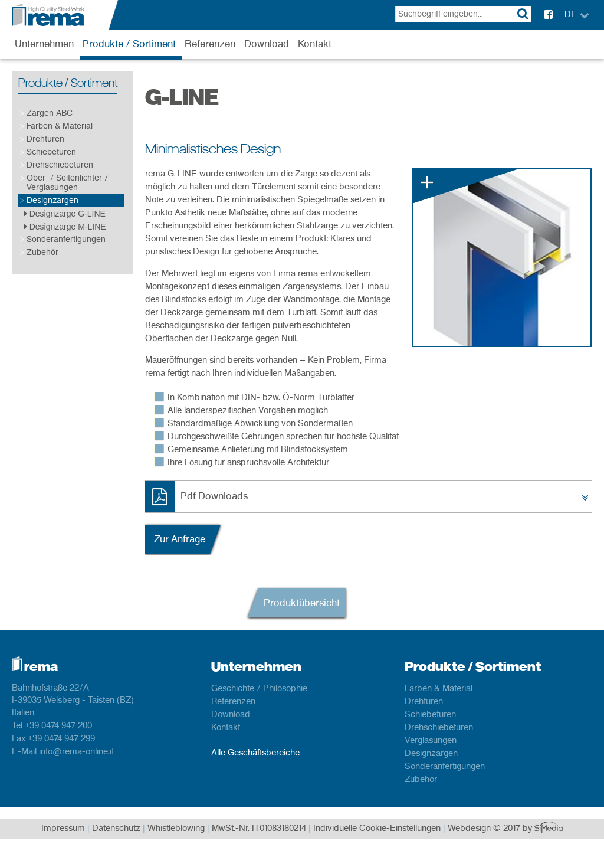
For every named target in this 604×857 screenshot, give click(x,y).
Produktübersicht (302, 603)
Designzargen (52, 200)
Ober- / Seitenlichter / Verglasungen (67, 183)
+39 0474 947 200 (58, 726)
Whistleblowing (176, 828)
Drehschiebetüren (60, 165)
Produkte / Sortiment (129, 44)
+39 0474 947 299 (61, 739)
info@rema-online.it (76, 752)
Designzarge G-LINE (65, 213)
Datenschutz (116, 828)
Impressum (63, 828)
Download (266, 44)
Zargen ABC (50, 113)
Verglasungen (431, 740)
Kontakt (314, 44)
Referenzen (210, 44)
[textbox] (463, 14)
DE (570, 14)
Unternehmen (44, 44)
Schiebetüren (51, 152)
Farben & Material (60, 126)
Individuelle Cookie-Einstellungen (377, 828)
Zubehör (42, 252)
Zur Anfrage (179, 539)
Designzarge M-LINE (65, 226)
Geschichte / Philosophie (259, 689)
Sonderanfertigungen (66, 239)
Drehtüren (45, 139)
